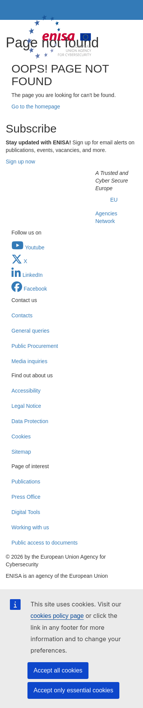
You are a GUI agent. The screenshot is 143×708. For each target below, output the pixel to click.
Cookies (21, 436)
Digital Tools (25, 512)
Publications (25, 481)
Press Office (25, 497)
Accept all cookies (58, 670)
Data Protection (29, 421)
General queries (30, 331)
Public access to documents (44, 543)
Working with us (30, 527)
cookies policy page (57, 616)
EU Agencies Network (106, 210)
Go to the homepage (35, 106)
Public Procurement (34, 346)
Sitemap (21, 452)
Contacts (21, 315)
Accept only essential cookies (73, 690)
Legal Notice (26, 406)
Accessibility (25, 391)
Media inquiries (29, 361)
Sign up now (20, 161)
